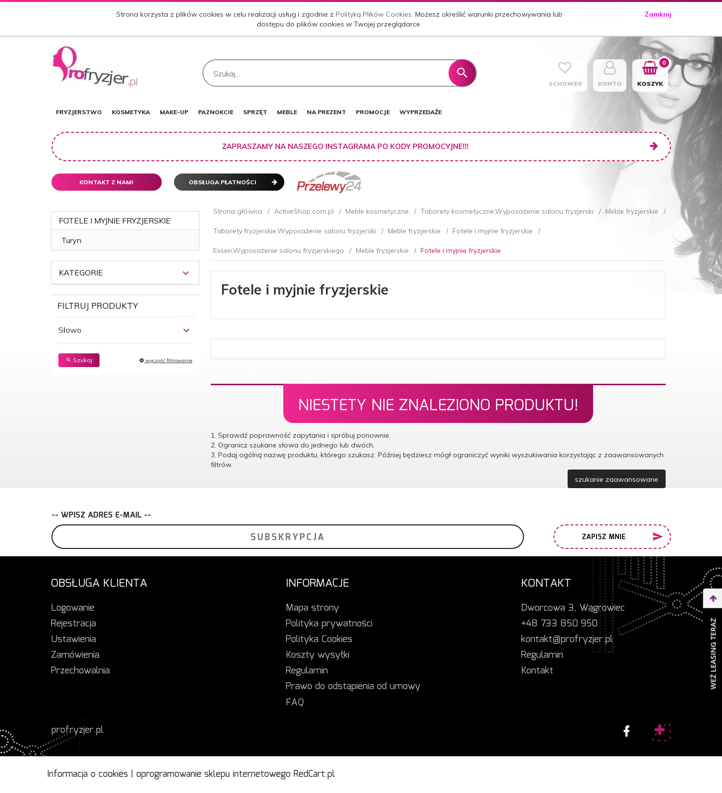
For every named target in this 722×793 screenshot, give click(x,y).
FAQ (295, 702)
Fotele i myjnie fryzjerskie (115, 220)
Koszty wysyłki (317, 655)
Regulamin (307, 671)
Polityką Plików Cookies (374, 14)
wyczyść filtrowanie (165, 360)
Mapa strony (312, 608)
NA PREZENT (326, 112)
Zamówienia (75, 655)
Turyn (71, 240)
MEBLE (287, 112)
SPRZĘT (255, 112)
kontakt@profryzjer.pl (567, 639)
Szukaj (79, 360)
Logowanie (73, 608)
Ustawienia (73, 639)
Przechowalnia (80, 671)
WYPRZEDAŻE (420, 112)
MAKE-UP (174, 112)
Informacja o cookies (87, 774)
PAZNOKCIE (215, 112)
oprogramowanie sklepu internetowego (213, 774)
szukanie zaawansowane (616, 479)
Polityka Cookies (319, 639)
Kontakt (537, 671)
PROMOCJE (373, 112)
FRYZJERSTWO (79, 112)
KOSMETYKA (131, 112)
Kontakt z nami (106, 182)
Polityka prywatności (329, 624)
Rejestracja (73, 624)
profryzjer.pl (77, 730)
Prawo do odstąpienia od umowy (353, 686)
